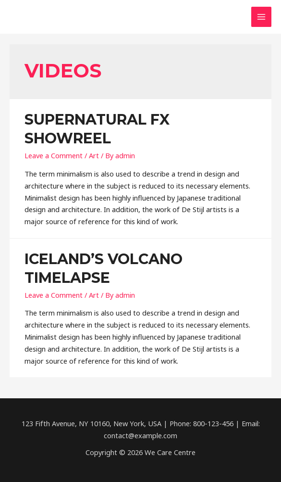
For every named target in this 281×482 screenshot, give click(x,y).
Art (94, 155)
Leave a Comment (53, 155)
